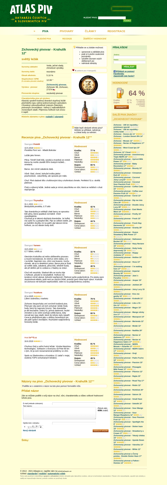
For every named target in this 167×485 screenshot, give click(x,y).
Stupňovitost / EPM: (32, 80)
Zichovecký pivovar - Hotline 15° (128, 257)
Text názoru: (27, 406)
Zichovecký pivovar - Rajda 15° (127, 376)
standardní (32, 473)
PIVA (45, 31)
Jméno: (117, 55)
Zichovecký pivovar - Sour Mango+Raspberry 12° (125, 414)
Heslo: (116, 60)
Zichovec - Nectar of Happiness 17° (129, 143)
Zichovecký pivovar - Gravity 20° (128, 228)
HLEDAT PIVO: (91, 17)
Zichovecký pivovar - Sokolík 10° (128, 403)
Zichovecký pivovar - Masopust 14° (129, 317)
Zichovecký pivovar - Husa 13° (127, 262)
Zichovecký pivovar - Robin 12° (127, 385)
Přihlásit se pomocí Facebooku (124, 72)
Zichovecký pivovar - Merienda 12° (129, 321)
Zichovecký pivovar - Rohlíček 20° (129, 390)
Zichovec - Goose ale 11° (124, 134)
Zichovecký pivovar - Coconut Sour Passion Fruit (127, 183)
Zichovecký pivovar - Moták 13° (127, 326)
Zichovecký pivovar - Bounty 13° (128, 168)
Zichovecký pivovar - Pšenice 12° (128, 371)
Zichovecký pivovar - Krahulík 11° (128, 298)
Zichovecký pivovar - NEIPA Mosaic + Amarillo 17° (126, 345)
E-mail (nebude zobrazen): (33, 403)
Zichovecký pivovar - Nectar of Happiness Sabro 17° (127, 341)
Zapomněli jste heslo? (124, 76)
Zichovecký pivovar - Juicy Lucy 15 (129, 289)
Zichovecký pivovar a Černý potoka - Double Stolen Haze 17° (128, 455)
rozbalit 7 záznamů (54, 117)
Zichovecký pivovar (56, 84)
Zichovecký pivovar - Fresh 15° (127, 218)
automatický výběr (56, 473)
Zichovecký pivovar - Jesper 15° (128, 280)
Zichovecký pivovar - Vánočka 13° (128, 445)
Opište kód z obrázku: (31, 423)
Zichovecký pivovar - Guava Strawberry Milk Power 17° (126, 233)
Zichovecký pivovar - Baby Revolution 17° (125, 165)
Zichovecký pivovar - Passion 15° (128, 362)
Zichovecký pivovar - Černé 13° (127, 196)
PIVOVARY (66, 31)
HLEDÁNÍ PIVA (44, 39)
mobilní (42, 473)
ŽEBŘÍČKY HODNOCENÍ (94, 39)
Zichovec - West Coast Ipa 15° (127, 148)
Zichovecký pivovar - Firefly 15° (127, 214)
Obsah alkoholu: (29, 75)
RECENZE (67, 39)
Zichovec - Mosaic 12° (123, 141)
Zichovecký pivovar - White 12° (127, 449)
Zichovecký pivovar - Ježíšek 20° (128, 285)
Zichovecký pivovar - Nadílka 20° (128, 330)
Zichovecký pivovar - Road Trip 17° (129, 381)
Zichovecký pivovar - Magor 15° (127, 308)
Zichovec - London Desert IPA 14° (128, 136)
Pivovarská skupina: (31, 93)
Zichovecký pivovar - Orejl (125, 353)
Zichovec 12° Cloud (122, 152)
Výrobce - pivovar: (30, 87)
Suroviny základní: (30, 67)
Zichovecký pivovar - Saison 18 (127, 394)
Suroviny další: (28, 72)
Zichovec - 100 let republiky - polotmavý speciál (126, 126)
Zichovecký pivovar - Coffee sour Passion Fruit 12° (128, 192)
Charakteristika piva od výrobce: (36, 98)
